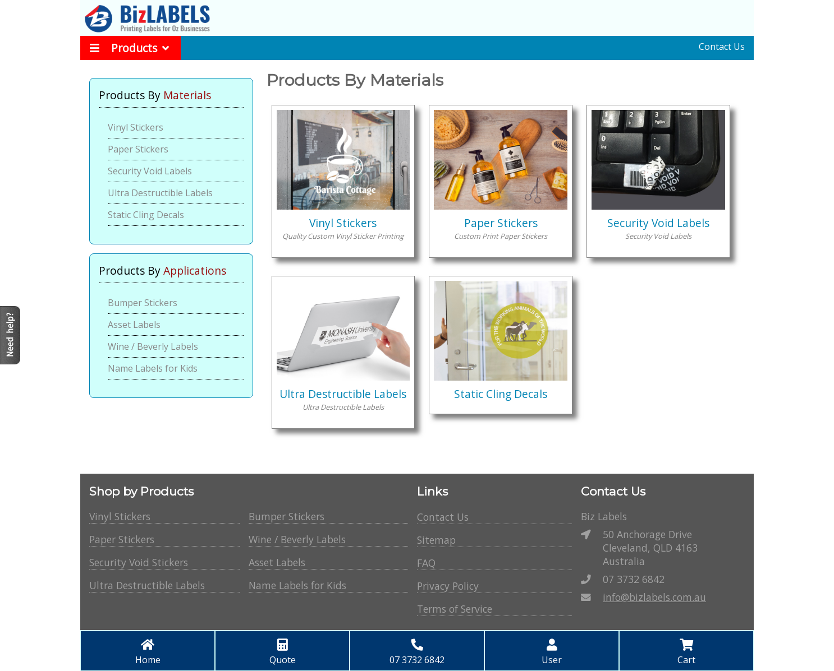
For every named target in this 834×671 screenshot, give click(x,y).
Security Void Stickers (138, 562)
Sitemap (436, 540)
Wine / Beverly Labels (153, 346)
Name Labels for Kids (153, 368)
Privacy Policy (448, 586)
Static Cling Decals (146, 215)
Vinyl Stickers (135, 127)
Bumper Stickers (142, 303)
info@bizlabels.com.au (654, 597)
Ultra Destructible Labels (160, 193)
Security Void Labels (150, 171)
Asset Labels (134, 324)
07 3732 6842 (634, 579)
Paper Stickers (138, 149)
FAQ (426, 563)
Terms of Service (454, 609)
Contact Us (722, 46)
